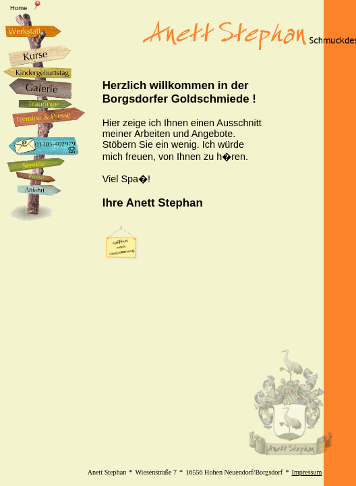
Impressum (307, 472)
